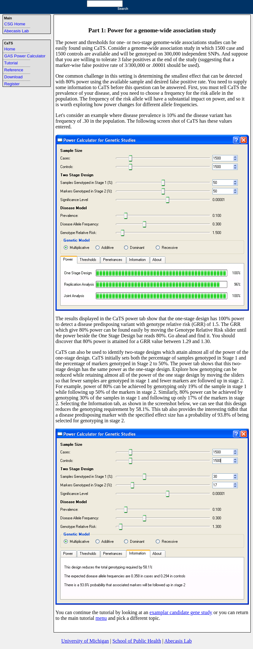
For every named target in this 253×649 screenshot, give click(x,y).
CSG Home (14, 24)
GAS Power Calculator (24, 56)
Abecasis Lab (16, 31)
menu (101, 618)
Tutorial (11, 63)
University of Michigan (85, 641)
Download (13, 77)
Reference (13, 70)
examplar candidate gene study (181, 612)
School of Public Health (137, 641)
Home (9, 49)
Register (11, 83)
